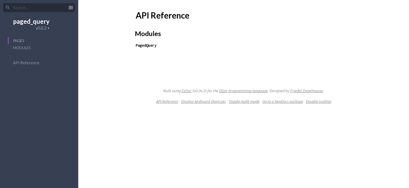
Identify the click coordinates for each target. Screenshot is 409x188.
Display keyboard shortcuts (203, 101)
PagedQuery (146, 45)
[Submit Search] (8, 7)
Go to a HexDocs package (282, 101)
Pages (18, 40)
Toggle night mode (244, 101)
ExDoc (187, 91)
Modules (22, 47)
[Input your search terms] (39, 7)
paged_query (31, 21)
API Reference (29, 62)
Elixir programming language (243, 91)
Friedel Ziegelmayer (306, 91)
